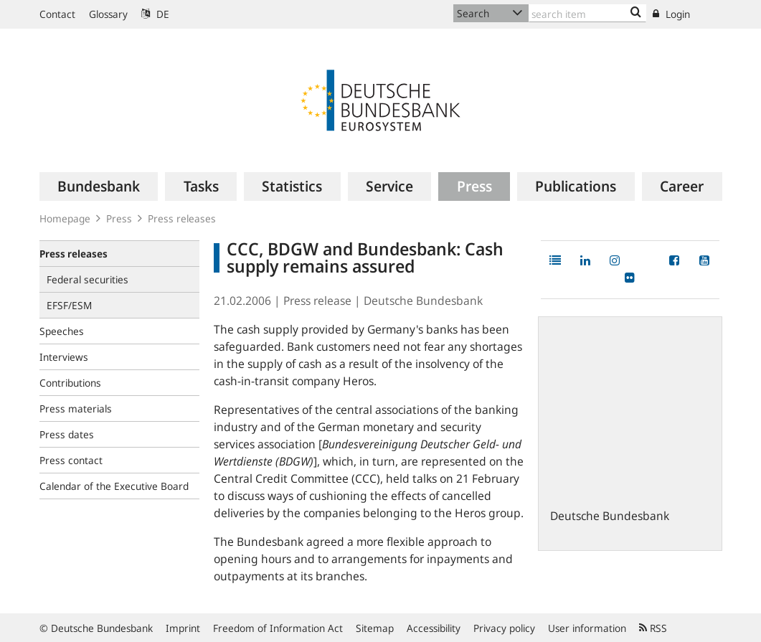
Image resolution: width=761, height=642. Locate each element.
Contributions (70, 383)
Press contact (71, 460)
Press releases (182, 218)
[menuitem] (99, 186)
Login (671, 14)
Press (119, 218)
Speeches (61, 331)
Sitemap (375, 628)
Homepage (64, 218)
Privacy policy (504, 628)
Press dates (66, 434)
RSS (653, 628)
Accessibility (433, 628)
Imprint (183, 628)
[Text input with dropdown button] (588, 13)
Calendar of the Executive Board (114, 486)
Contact (57, 14)
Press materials (75, 408)
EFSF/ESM (69, 305)
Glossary (108, 14)
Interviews (63, 357)
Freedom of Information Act (278, 628)
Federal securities (87, 279)
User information (587, 628)
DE (155, 14)
